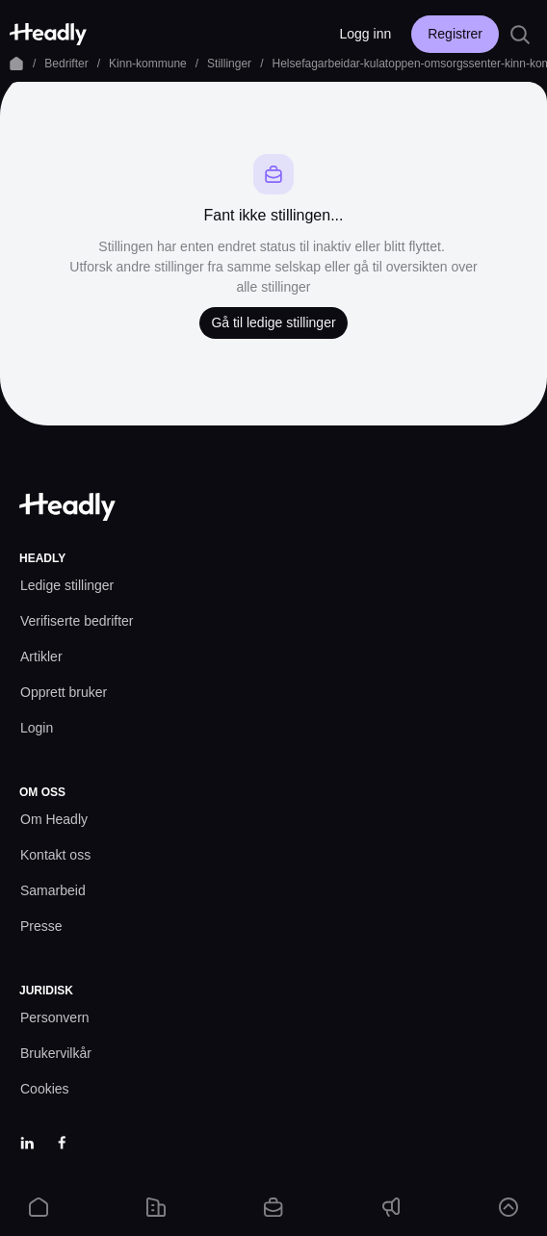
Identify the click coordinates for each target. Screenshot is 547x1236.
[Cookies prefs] (45, 1089)
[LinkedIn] (27, 1142)
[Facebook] (61, 1142)
